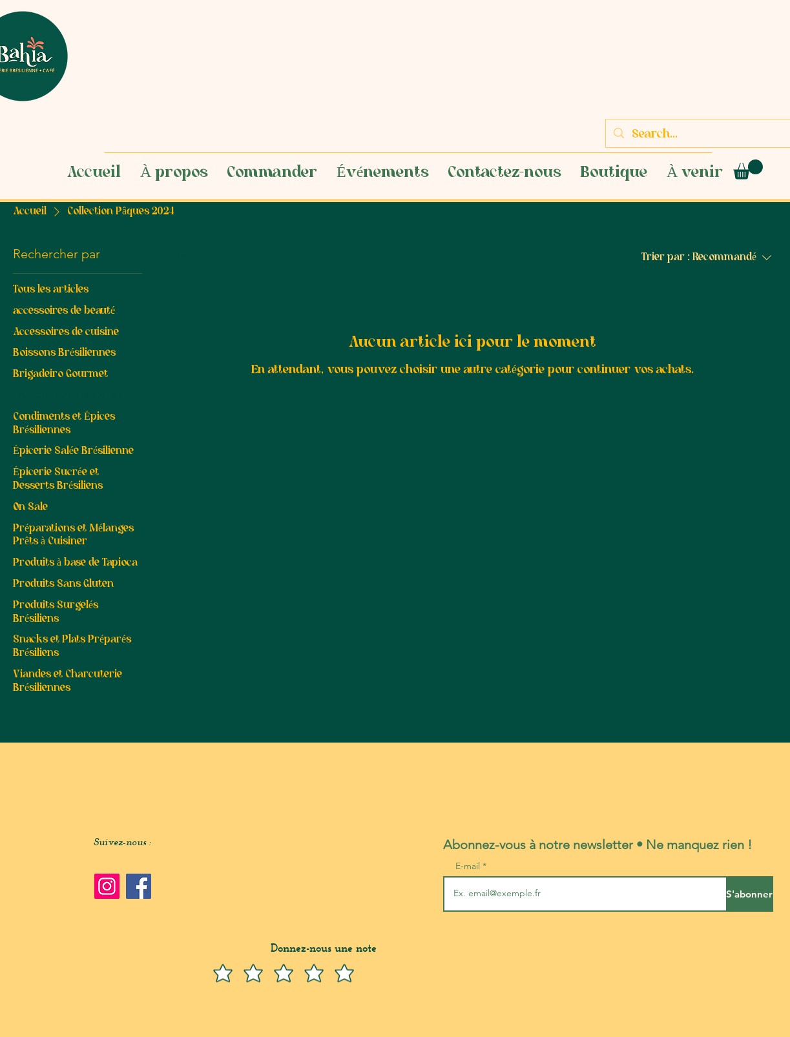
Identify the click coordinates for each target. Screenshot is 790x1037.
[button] (748, 169)
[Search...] (703, 134)
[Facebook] (138, 886)
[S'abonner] (749, 894)
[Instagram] (107, 886)
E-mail (469, 865)
